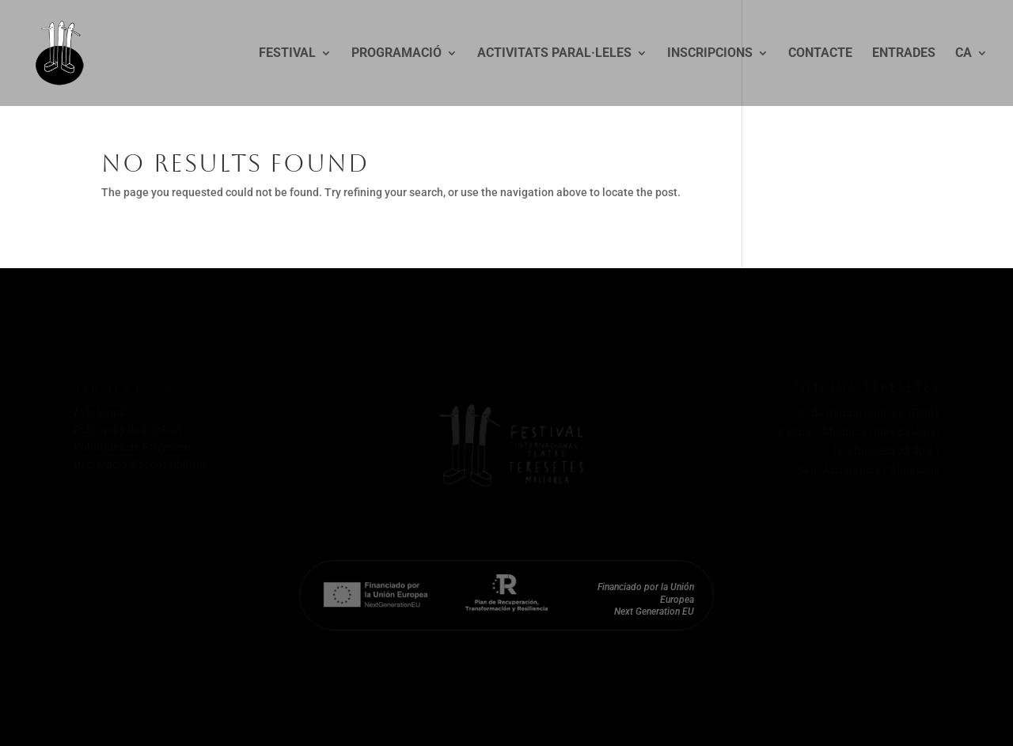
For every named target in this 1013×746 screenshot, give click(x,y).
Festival (287, 53)
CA (963, 53)
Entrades (903, 53)
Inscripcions (710, 53)
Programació (396, 53)
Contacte (820, 53)
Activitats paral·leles (554, 53)
